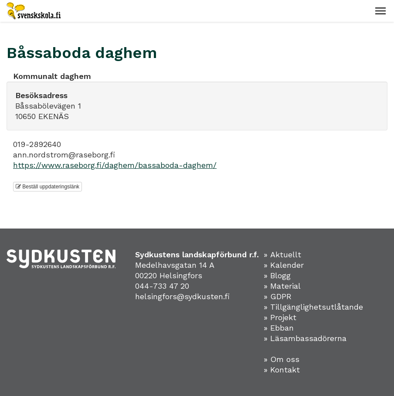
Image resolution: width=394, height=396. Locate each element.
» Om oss (281, 359)
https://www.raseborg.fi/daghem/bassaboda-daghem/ (115, 165)
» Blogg (277, 275)
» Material (282, 285)
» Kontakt (282, 369)
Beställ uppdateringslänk (47, 187)
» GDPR (278, 296)
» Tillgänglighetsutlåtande (313, 306)
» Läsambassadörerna (305, 338)
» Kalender (284, 265)
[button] (380, 11)
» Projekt (280, 317)
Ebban (282, 327)
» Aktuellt (282, 254)
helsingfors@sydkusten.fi (182, 296)
